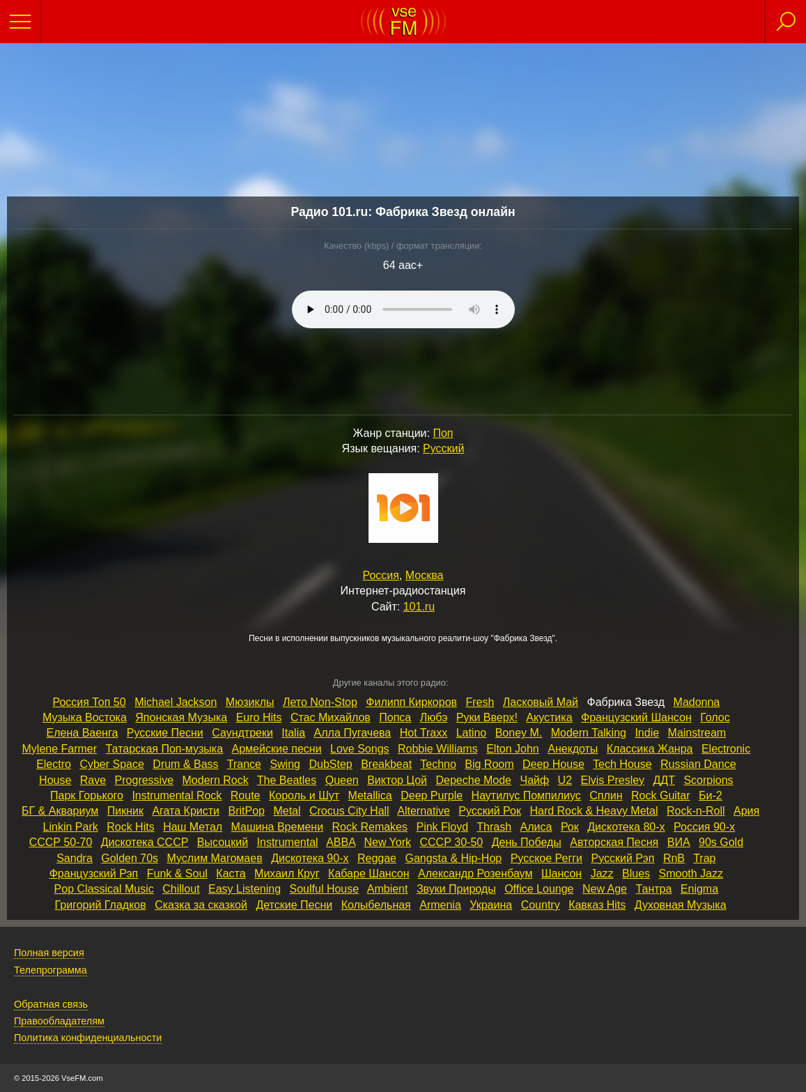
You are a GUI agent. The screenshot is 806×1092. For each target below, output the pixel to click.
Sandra (74, 858)
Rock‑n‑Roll (696, 811)
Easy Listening (244, 889)
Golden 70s (129, 858)
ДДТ (664, 780)
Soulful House (324, 889)
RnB (674, 858)
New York (387, 842)
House (55, 780)
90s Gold (721, 842)
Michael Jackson (175, 702)
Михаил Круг (287, 873)
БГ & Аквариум (60, 811)
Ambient (387, 889)
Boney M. (519, 733)
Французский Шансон (636, 717)
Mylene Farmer (60, 749)
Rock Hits (130, 827)
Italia (293, 733)
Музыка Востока (84, 717)
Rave (93, 780)
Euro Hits (259, 717)
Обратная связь (51, 1004)
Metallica (370, 795)
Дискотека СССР (145, 842)
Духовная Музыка (681, 905)
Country (540, 905)
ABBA (340, 842)
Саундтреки (242, 733)
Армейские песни (277, 749)
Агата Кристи (185, 811)
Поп (443, 433)
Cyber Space (111, 764)
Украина (491, 905)
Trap (704, 858)
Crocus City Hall (349, 811)
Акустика (549, 717)
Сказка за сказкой (201, 905)
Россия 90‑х (704, 827)
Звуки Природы (456, 889)
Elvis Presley (613, 780)
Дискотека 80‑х (626, 827)
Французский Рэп (94, 873)
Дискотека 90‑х (309, 858)
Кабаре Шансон (368, 873)
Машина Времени (277, 827)
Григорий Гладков (100, 905)
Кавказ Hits (597, 905)
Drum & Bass (185, 764)
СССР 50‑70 (61, 842)
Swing (285, 764)
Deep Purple (432, 795)
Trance (244, 764)
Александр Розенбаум (475, 873)
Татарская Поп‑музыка (165, 749)
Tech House (622, 764)
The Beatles (286, 780)
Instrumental (287, 842)
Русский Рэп (622, 858)
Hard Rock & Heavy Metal (593, 811)
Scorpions (708, 780)
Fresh (479, 702)
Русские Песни (165, 733)
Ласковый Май (540, 702)
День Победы (526, 842)
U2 (565, 780)
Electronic (726, 749)
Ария (746, 811)
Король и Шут (304, 795)
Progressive (144, 780)
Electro (53, 764)
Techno (438, 764)
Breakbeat (386, 764)
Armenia (440, 905)
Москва (424, 575)
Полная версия (49, 952)
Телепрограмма (50, 970)
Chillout (180, 889)
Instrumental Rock (177, 795)
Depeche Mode (474, 780)
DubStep (330, 764)
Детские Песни (294, 905)
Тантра (653, 889)
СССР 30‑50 (451, 842)
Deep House (553, 764)
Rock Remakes (370, 827)
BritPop (246, 811)
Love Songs (359, 749)
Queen (342, 780)
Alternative (423, 811)
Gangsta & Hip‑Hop (453, 858)
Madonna (697, 702)
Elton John (512, 749)
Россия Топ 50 (88, 702)
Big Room (489, 764)
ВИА (678, 842)
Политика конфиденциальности (88, 1037)
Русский (443, 448)
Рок (570, 827)
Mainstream (697, 733)
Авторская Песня (614, 842)
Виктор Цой (397, 780)
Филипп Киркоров (411, 702)
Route (246, 795)
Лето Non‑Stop (320, 702)
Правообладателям (59, 1020)
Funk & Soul (177, 873)
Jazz (602, 873)
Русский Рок (489, 811)
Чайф (534, 780)
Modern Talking (588, 733)
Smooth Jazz (691, 873)
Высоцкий (222, 842)
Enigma (699, 889)
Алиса (536, 827)
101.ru (419, 607)
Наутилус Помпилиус (526, 795)
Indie (647, 733)
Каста (230, 873)
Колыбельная (376, 905)
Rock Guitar (660, 795)
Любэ (434, 717)
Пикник (125, 811)
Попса (395, 717)
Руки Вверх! (487, 717)
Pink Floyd (442, 827)
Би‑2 (710, 795)
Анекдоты (573, 749)
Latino (471, 733)
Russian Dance (698, 764)
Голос (715, 717)
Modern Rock (216, 780)
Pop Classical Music (104, 889)
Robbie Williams (438, 749)
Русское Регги (546, 858)
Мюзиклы (250, 702)
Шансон (561, 873)
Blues (636, 873)
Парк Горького (86, 795)
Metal (286, 811)
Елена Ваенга (82, 733)
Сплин (605, 795)
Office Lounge (538, 889)
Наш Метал (192, 827)
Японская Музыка (181, 717)
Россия (381, 575)
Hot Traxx (423, 733)
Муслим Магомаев (215, 858)
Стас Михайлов (330, 717)
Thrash (493, 827)
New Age (604, 889)
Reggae (376, 858)
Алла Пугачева (353, 733)
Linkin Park (70, 827)
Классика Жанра (650, 749)
